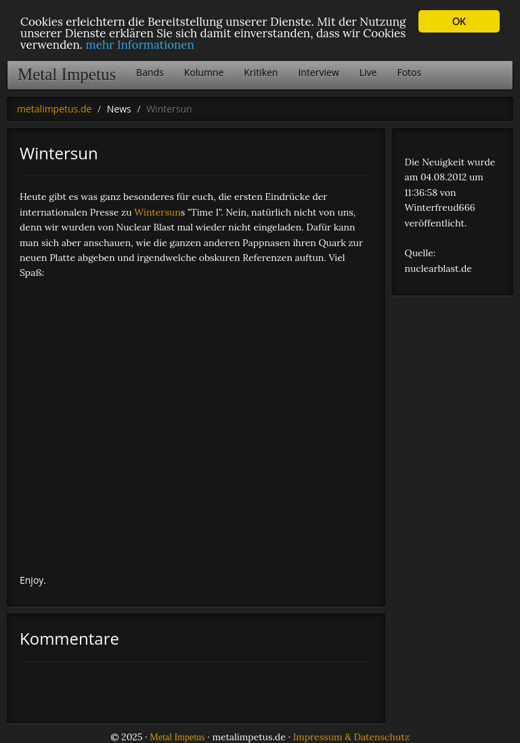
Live (368, 72)
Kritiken (261, 72)
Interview (318, 72)
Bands (150, 72)
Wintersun (157, 212)
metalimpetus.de (54, 108)
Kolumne (204, 72)
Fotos (409, 72)
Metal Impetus (67, 74)
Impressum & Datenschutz (351, 737)
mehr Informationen (140, 44)
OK (459, 21)
